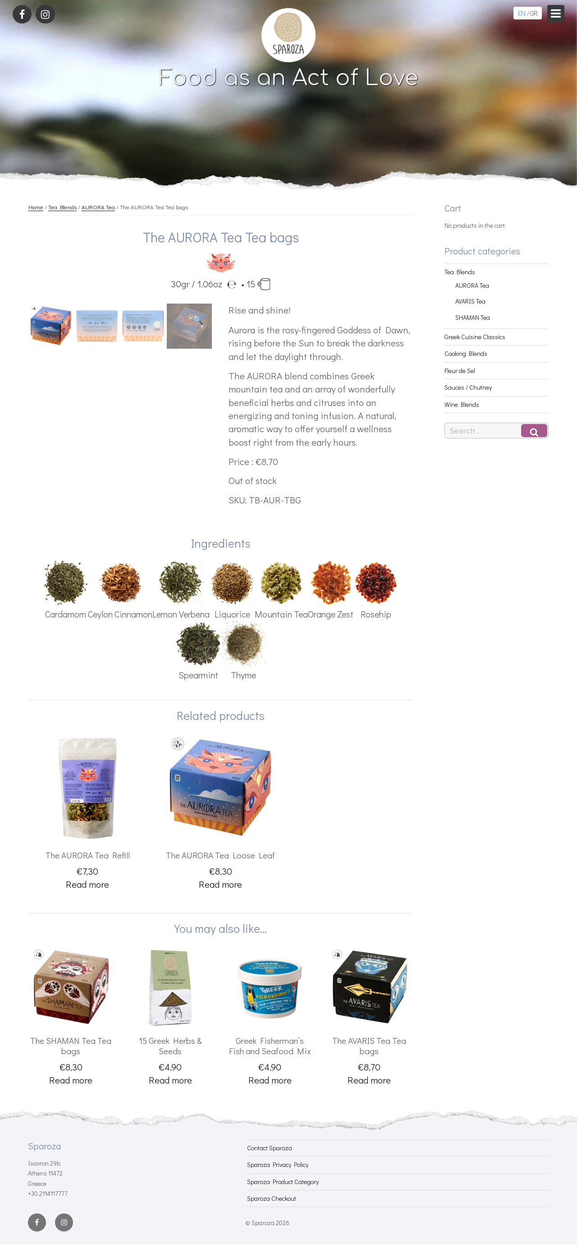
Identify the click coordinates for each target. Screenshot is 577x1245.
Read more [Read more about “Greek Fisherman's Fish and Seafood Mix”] (270, 1080)
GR (533, 13)
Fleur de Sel (459, 370)
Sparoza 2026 (270, 1222)
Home (35, 207)
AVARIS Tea (470, 301)
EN (521, 13)
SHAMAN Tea (472, 317)
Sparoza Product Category (283, 1181)
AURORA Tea (98, 207)
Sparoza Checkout (271, 1198)
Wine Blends (461, 404)
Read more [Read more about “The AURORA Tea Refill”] (87, 884)
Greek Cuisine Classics (474, 336)
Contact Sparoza (269, 1148)
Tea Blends (62, 207)
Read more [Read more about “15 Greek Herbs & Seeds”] (170, 1080)
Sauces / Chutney (468, 387)
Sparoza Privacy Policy (277, 1164)
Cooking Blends (465, 353)
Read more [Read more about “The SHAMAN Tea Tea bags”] (70, 1080)
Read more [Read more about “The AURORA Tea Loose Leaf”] (220, 884)
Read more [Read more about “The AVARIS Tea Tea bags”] (369, 1080)
